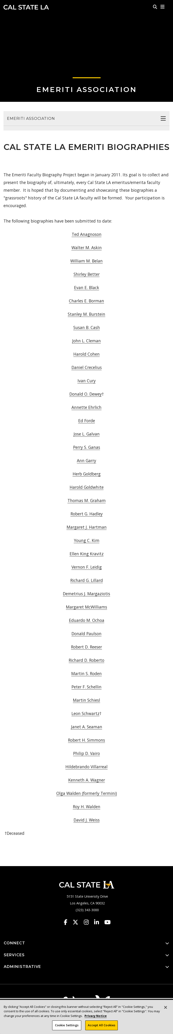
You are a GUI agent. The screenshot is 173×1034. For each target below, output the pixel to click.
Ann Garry (86, 460)
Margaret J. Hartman (87, 527)
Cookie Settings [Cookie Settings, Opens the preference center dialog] (66, 1027)
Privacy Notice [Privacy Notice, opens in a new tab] (96, 1017)
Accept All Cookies (101, 1027)
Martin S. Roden (86, 673)
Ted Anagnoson (87, 234)
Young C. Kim (86, 540)
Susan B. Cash (86, 327)
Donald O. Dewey (85, 394)
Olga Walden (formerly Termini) (86, 793)
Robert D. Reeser (86, 647)
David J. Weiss (87, 820)
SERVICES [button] (86, 955)
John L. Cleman (86, 340)
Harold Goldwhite (87, 487)
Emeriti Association (86, 89)
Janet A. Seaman (86, 726)
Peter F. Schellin (86, 687)
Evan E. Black (86, 287)
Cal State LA (26, 7)
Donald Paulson (86, 633)
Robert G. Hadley (87, 514)
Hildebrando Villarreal (86, 766)
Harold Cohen (86, 354)
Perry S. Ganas (86, 447)
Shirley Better (87, 274)
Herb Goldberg (87, 474)
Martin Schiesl (86, 700)
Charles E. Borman (86, 301)
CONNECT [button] (86, 943)
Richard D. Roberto (86, 660)
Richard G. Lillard (86, 580)
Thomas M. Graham (87, 500)
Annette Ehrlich (86, 407)
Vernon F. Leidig (86, 567)
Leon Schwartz (85, 713)
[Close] (165, 1009)
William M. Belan (86, 261)
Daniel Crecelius (86, 367)
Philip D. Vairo (86, 753)
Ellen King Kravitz (87, 553)
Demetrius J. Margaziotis (86, 593)
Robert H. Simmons (86, 740)
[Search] (155, 7)
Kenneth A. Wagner (86, 780)
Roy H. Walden (86, 806)
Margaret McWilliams (86, 607)
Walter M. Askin (86, 247)
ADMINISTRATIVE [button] (86, 966)
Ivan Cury (87, 380)
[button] (162, 7)
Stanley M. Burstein (86, 314)
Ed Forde (86, 420)
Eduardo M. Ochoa (86, 620)
